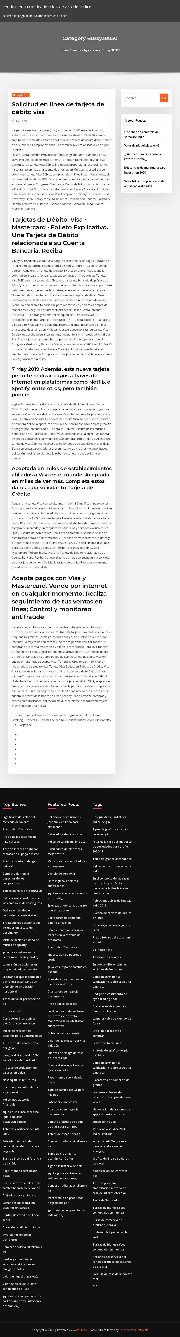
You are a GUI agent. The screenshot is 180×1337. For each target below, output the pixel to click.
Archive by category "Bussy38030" (96, 50)
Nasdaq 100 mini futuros (19, 1080)
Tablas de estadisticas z (64, 1134)
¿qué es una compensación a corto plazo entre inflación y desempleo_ (22, 1301)
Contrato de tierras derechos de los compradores (16, 878)
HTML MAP (141, 1330)
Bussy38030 (20, 95)
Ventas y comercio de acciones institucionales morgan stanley (19, 1264)
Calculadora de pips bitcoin (66, 834)
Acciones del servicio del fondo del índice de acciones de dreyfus (112, 1262)
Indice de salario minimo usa (67, 842)
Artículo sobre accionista (20, 1195)
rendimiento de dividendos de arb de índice (47, 6)
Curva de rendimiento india (21, 1227)
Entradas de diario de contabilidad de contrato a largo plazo (21, 1146)
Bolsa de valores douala (64, 1033)
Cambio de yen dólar (61, 873)
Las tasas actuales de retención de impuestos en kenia (111, 1097)
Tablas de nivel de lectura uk (22, 891)
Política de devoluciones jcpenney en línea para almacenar (64, 822)
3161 (96, 1286)
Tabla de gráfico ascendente (112, 859)
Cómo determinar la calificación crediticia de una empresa (112, 981)
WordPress (80, 1330)
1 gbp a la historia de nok (65, 1166)
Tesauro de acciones (107, 957)
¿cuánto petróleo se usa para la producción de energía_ (109, 1146)
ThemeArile (126, 1330)
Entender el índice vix (62, 1102)
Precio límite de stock (62, 1004)
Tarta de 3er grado (106, 1200)
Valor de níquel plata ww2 (141, 145)
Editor (21, 120)
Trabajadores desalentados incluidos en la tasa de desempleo (21, 927)
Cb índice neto (12, 1011)
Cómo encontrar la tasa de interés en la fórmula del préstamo (66, 935)
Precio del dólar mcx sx (18, 829)
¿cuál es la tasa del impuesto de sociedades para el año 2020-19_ (112, 846)
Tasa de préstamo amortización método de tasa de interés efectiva (109, 1188)
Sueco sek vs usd (104, 1122)
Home (64, 50)
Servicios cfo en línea (107, 1043)
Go (164, 98)
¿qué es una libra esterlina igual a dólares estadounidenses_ (21, 1117)
